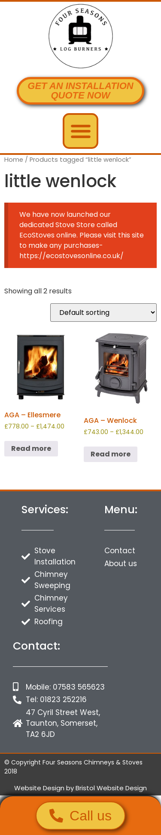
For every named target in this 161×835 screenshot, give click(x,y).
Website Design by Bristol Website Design (80, 787)
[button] (80, 131)
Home (13, 159)
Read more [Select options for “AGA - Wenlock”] (111, 454)
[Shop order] (103, 312)
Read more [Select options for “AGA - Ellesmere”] (31, 448)
